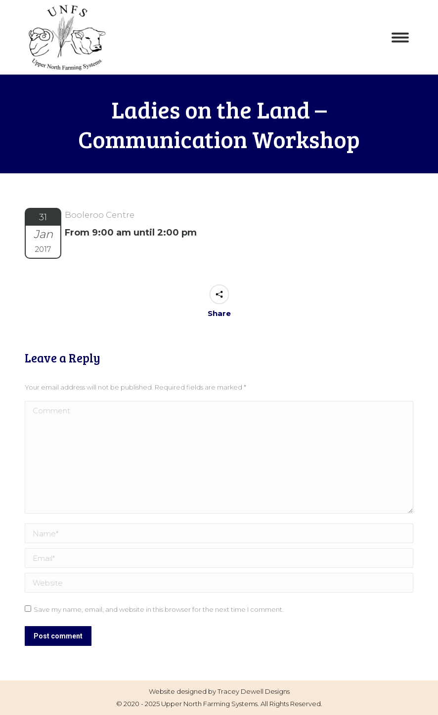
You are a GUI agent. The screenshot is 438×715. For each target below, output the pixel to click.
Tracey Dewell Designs (254, 691)
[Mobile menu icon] (400, 37)
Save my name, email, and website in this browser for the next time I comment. (159, 609)
